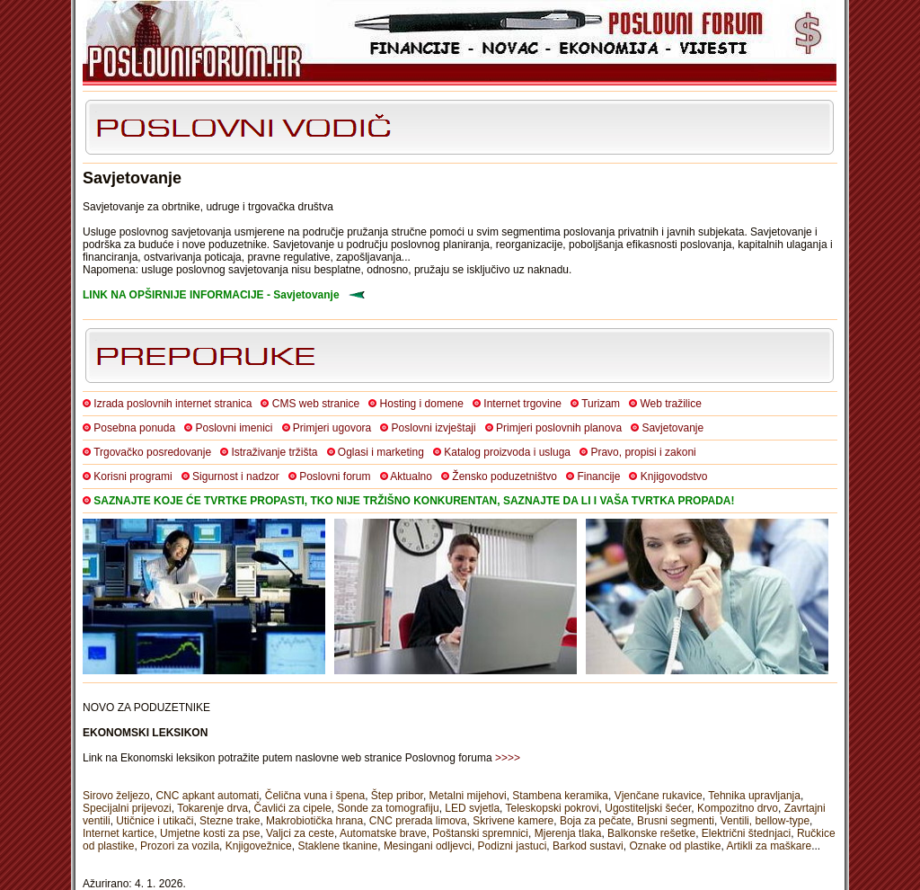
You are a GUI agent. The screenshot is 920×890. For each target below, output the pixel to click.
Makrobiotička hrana (314, 820)
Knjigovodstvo (674, 476)
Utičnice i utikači (154, 820)
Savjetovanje (672, 428)
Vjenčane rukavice (659, 795)
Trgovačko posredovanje (152, 452)
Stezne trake (229, 820)
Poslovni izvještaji (434, 428)
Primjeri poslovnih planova (559, 428)
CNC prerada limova (418, 820)
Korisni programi (132, 476)
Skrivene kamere (513, 820)
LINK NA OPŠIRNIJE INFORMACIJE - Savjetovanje (211, 295)
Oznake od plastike (675, 846)
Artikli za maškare (768, 846)
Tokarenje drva (212, 808)
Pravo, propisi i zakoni (642, 452)
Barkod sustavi (588, 846)
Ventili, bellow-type (765, 820)
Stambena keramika (560, 795)
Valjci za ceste (300, 833)
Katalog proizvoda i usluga (507, 452)
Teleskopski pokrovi (552, 808)
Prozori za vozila (179, 846)
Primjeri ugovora (332, 428)
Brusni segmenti (675, 820)
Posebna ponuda (134, 428)
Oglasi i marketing (381, 452)
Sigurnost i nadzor (235, 476)
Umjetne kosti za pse (210, 833)
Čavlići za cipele (293, 808)
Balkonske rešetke (651, 833)
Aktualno (411, 476)
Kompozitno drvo (737, 808)
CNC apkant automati (207, 795)
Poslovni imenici (233, 428)
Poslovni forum (334, 476)
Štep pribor (397, 795)
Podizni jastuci (512, 846)
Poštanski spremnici (480, 833)
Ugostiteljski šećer (648, 808)
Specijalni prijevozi (127, 808)
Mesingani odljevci (428, 846)
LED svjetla (472, 808)
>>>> (507, 758)
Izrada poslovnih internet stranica (172, 403)
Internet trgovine (522, 403)
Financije (598, 476)
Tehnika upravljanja (754, 795)
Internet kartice (118, 833)
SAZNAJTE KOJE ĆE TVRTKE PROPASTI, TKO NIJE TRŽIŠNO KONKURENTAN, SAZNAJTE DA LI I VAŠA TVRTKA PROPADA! (413, 500)
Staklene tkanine (337, 846)
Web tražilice (670, 403)
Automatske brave (383, 833)
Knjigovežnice (259, 846)
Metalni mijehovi (468, 795)
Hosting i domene (422, 403)
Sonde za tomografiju (387, 808)
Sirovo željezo (116, 795)
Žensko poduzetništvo (504, 476)
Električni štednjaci (746, 833)
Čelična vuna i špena (315, 795)
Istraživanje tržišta (274, 452)
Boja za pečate (595, 820)
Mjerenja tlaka (568, 833)
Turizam (600, 403)
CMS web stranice (315, 403)
